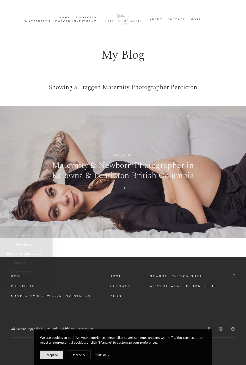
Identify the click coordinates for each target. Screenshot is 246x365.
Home (64, 17)
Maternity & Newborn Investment (60, 21)
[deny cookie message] (79, 355)
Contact (176, 19)
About (155, 19)
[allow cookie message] (51, 355)
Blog (116, 296)
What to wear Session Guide (183, 286)
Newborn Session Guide (177, 276)
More (198, 19)
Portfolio (85, 17)
